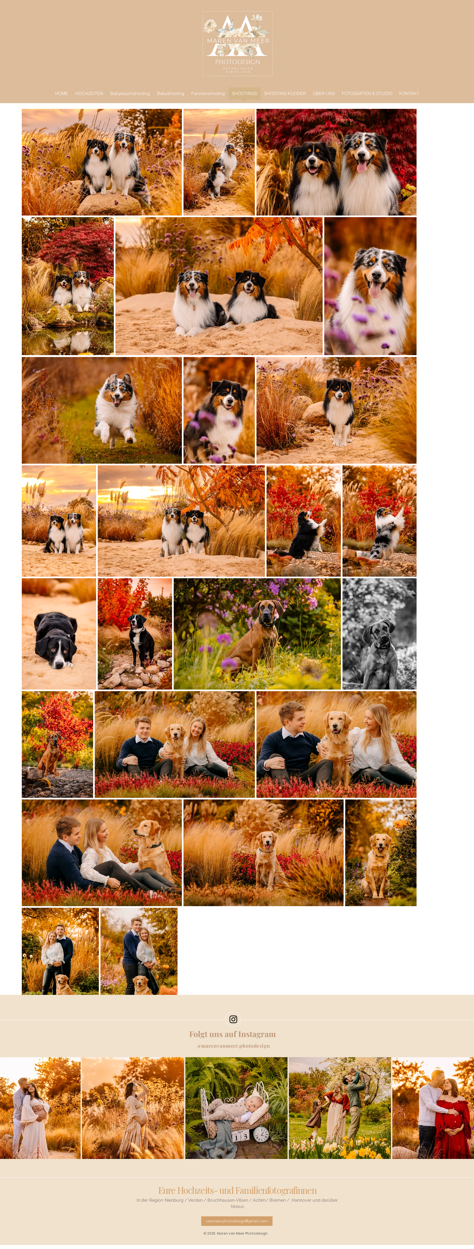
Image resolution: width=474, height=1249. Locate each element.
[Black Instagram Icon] (233, 1019)
